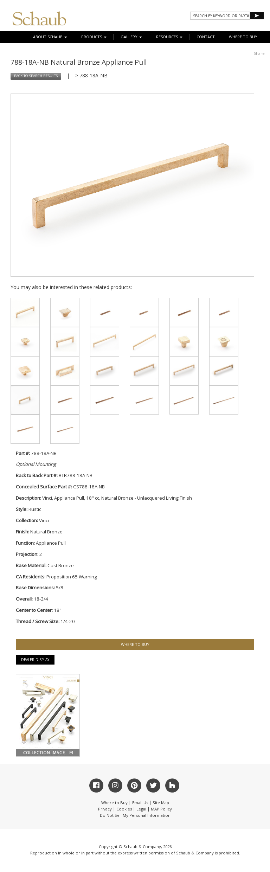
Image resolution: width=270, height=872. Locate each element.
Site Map (161, 802)
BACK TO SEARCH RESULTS (36, 75)
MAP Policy (161, 809)
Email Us (140, 802)
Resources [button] (169, 36)
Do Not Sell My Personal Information (135, 815)
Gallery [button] (131, 36)
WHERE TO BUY (243, 36)
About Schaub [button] (50, 36)
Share (259, 53)
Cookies (124, 809)
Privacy (105, 809)
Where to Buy (114, 802)
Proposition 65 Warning (71, 576)
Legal (141, 809)
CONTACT (206, 36)
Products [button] (94, 36)
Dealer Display (35, 659)
